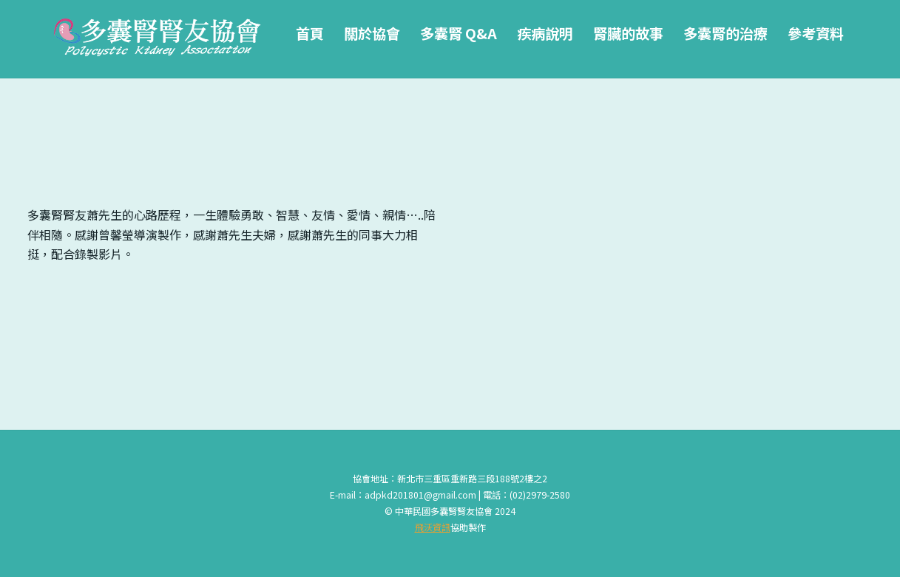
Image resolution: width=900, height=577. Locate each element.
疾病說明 (545, 33)
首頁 (310, 33)
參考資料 (816, 33)
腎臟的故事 (628, 33)
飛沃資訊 (432, 527)
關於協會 (372, 33)
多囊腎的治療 (725, 33)
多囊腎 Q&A (458, 33)
